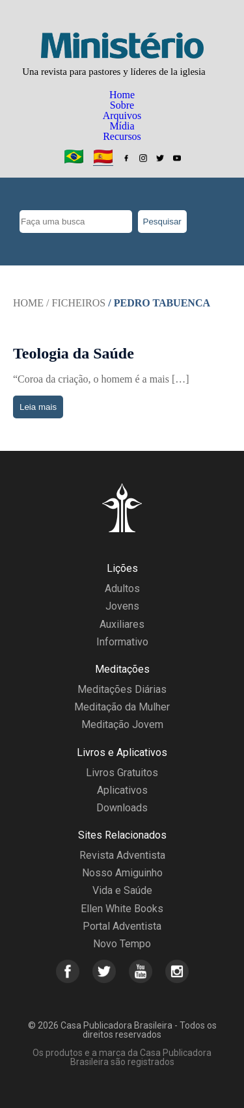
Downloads (122, 808)
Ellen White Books (122, 908)
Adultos (122, 588)
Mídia (121, 125)
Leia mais (38, 407)
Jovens (122, 606)
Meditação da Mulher (122, 707)
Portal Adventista (122, 926)
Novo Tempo (122, 944)
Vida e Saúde (122, 890)
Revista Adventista (122, 855)
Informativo (122, 642)
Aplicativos (122, 790)
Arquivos (122, 115)
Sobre (122, 105)
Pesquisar (162, 221)
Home (122, 94)
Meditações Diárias (122, 689)
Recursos (122, 136)
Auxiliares (122, 624)
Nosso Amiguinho (122, 873)
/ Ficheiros (75, 302)
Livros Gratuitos (122, 772)
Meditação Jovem (122, 724)
